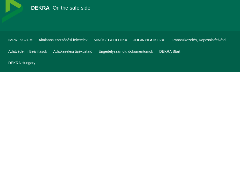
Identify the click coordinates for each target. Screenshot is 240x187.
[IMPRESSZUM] (20, 40)
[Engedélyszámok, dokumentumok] (125, 51)
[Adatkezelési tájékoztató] (72, 51)
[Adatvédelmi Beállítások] (27, 51)
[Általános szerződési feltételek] (63, 40)
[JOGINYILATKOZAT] (149, 40)
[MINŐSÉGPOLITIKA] (110, 40)
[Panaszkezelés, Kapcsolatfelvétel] (199, 40)
